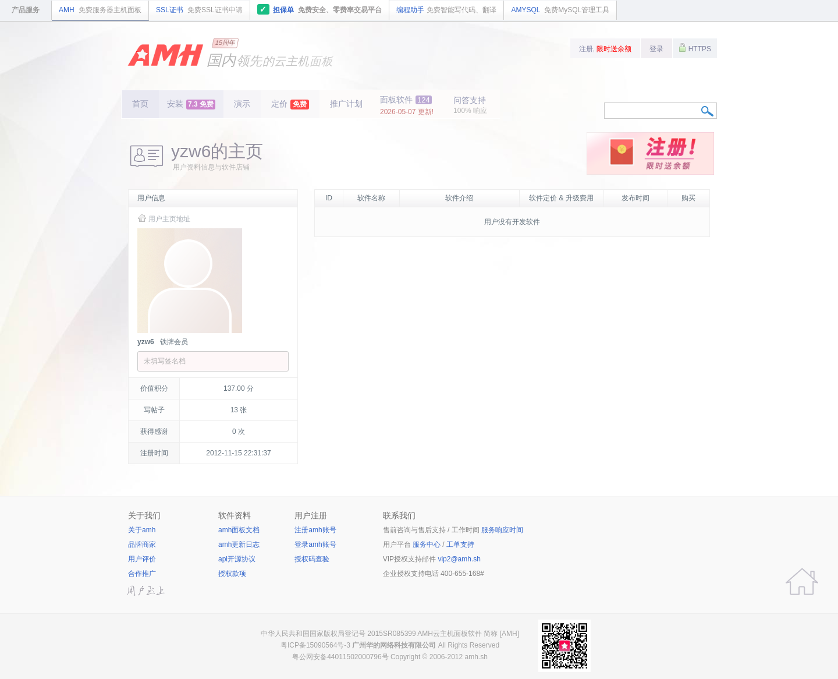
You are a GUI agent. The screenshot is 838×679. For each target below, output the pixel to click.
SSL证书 (199, 10)
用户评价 (142, 559)
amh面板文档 (239, 530)
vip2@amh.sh (459, 559)
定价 (290, 104)
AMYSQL (560, 10)
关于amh (141, 530)
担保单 (319, 9)
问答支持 (470, 105)
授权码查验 (311, 559)
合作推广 (142, 574)
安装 (191, 104)
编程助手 (446, 10)
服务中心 (427, 544)
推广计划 (346, 103)
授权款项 (232, 574)
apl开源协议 (236, 559)
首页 (140, 103)
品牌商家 (142, 544)
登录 (656, 49)
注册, (605, 49)
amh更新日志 (239, 544)
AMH (100, 10)
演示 (242, 103)
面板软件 (407, 105)
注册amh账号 (315, 530)
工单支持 (460, 544)
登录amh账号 (315, 544)
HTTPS (695, 48)
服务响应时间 (502, 530)
